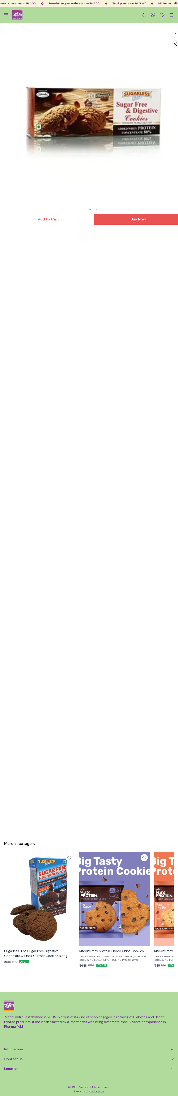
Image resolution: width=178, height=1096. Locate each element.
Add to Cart (48, 219)
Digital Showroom (95, 1091)
